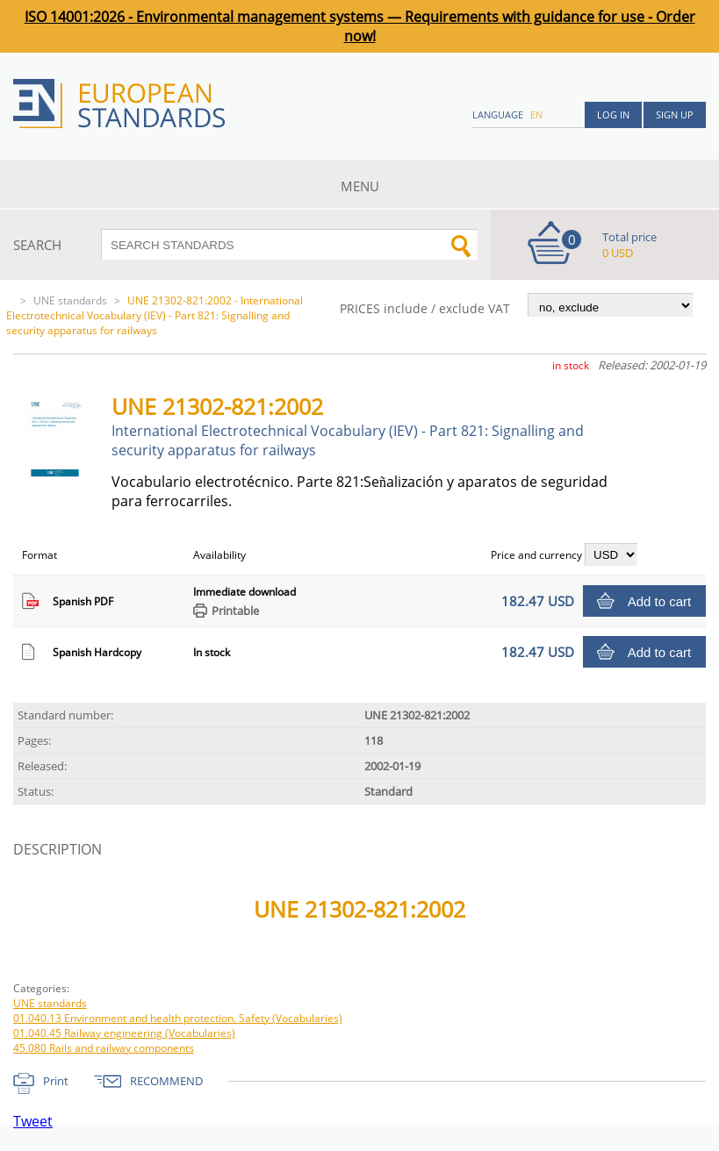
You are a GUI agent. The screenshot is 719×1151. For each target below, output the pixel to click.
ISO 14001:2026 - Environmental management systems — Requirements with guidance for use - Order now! (360, 26)
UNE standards (70, 300)
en (536, 114)
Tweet (33, 1121)
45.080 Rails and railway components (103, 1047)
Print (55, 1081)
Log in (613, 114)
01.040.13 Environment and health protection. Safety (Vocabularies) (177, 1018)
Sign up (675, 114)
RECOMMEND (166, 1081)
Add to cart (660, 601)
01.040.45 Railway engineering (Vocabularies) (124, 1033)
